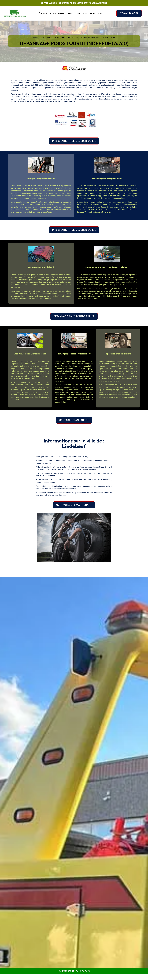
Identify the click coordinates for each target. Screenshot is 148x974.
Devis (100, 13)
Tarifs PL (70, 13)
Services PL (82, 13)
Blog (92, 13)
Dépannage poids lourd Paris (51, 13)
